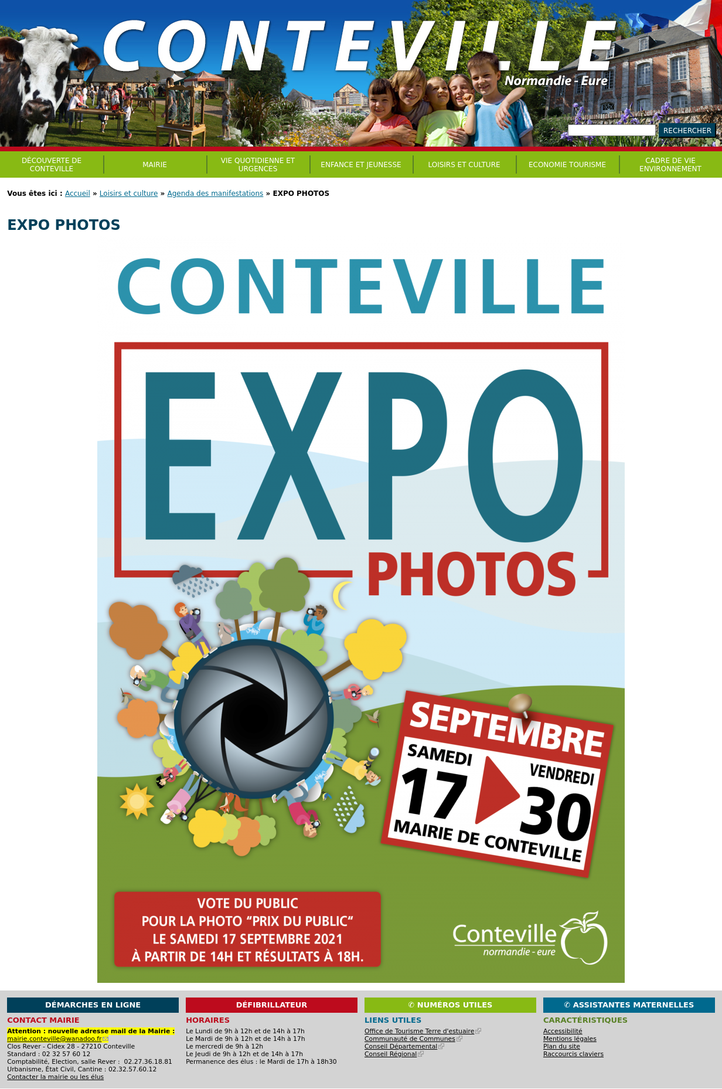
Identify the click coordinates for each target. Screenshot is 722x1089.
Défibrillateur (272, 1004)
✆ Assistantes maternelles (629, 1004)
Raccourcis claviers (573, 1054)
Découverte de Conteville (51, 165)
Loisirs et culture (129, 193)
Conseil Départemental (404, 1046)
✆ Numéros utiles (450, 1004)
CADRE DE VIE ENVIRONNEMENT (670, 165)
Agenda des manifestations (216, 193)
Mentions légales (570, 1039)
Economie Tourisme (567, 165)
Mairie (154, 165)
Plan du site (561, 1046)
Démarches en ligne (93, 1004)
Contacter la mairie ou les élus (55, 1077)
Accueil (77, 193)
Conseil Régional (394, 1054)
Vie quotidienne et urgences (258, 165)
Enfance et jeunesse (361, 165)
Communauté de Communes (413, 1039)
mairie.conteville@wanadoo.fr (57, 1039)
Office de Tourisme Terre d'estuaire (423, 1031)
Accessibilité (563, 1031)
